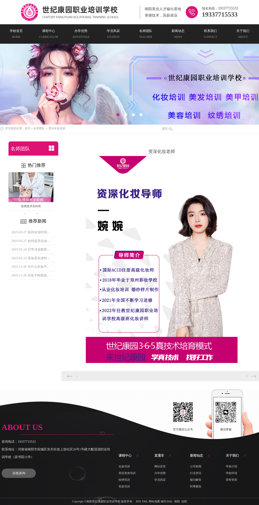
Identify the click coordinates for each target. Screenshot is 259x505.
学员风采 (160, 479)
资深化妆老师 (56, 128)
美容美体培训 (127, 473)
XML (145, 501)
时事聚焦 (195, 486)
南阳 (177, 501)
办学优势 (160, 473)
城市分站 (166, 501)
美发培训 (124, 486)
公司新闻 (195, 466)
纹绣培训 (124, 479)
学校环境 (231, 473)
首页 (28, 128)
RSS (138, 501)
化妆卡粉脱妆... (38, 275)
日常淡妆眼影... (39, 249)
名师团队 (39, 128)
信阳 (184, 501)
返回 (167, 128)
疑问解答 (195, 479)
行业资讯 (195, 473)
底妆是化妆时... (39, 258)
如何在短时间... (39, 232)
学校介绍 (231, 466)
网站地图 (154, 501)
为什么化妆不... (38, 266)
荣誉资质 (231, 479)
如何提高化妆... (39, 241)
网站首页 (160, 466)
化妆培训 (124, 466)
